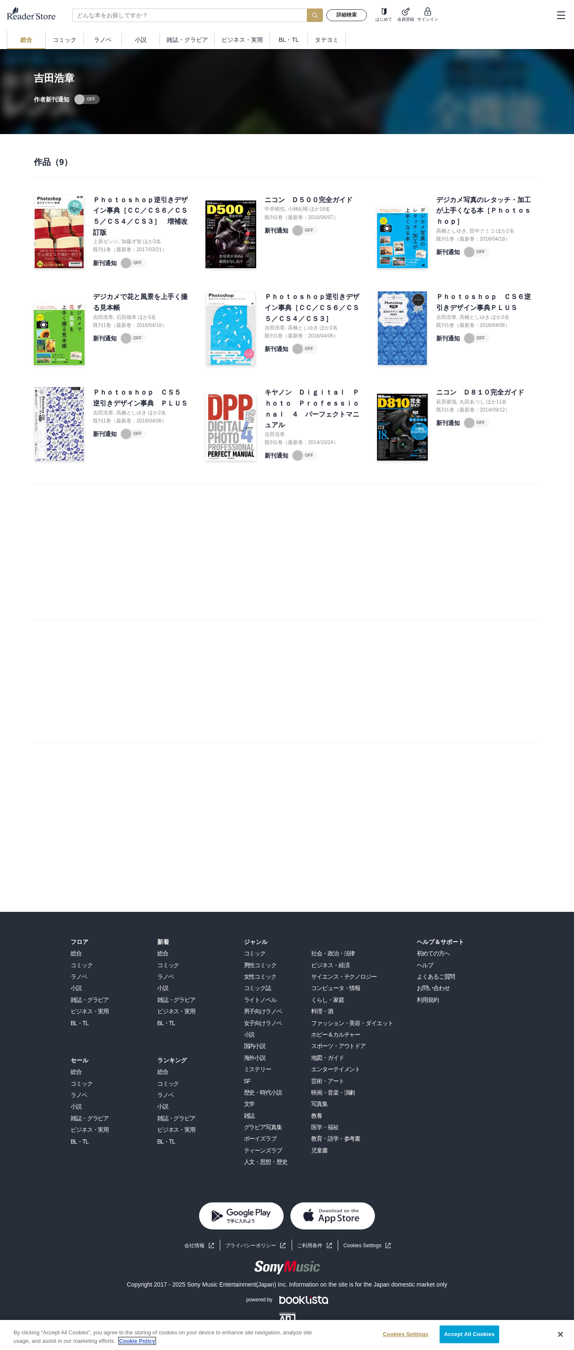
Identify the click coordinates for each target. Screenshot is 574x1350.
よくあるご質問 (436, 976)
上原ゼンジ (105, 241)
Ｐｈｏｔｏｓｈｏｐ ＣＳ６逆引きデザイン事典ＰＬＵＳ (483, 302)
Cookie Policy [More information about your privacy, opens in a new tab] (137, 1341)
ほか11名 (496, 402)
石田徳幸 (126, 317)
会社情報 (194, 1245)
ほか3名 (152, 241)
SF (247, 1081)
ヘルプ (425, 965)
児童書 (319, 1150)
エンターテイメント (335, 1069)
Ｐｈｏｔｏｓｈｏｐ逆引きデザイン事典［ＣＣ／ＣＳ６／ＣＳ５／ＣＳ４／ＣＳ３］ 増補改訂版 (140, 216)
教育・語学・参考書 (335, 1138)
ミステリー (257, 1069)
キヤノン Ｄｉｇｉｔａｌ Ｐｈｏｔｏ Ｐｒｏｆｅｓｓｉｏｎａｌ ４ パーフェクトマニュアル (312, 408)
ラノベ (79, 976)
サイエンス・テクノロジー (344, 976)
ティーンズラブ (263, 1150)
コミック (82, 965)
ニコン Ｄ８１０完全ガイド (480, 392)
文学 (249, 1103)
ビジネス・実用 (90, 1011)
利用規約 (428, 999)
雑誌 (249, 1115)
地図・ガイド (327, 1057)
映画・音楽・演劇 (333, 1092)
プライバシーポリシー (250, 1245)
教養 (316, 1115)
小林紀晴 (298, 209)
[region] (287, 1335)
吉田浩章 (103, 317)
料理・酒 (322, 1011)
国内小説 (255, 1046)
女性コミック (260, 976)
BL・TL (79, 1023)
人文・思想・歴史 (265, 1161)
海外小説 (255, 1057)
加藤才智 (131, 241)
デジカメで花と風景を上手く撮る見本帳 (140, 302)
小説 (76, 988)
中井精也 (275, 209)
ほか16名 (319, 209)
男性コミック (260, 965)
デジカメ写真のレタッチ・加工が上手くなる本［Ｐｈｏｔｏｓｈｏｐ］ (483, 210)
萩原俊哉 (446, 402)
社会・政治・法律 (333, 953)
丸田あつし (472, 402)
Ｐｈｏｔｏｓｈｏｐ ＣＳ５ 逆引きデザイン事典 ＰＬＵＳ (140, 398)
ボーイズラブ (260, 1138)
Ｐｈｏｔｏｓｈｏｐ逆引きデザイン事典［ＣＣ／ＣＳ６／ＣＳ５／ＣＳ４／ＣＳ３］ (312, 307)
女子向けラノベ (263, 1023)
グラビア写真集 (263, 1127)
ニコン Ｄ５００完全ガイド (309, 199)
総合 (76, 953)
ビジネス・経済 (330, 965)
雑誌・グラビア (90, 999)
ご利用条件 (310, 1245)
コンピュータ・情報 (335, 988)
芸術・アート (327, 1081)
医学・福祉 (324, 1127)
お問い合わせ (433, 988)
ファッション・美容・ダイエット (352, 1023)
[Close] (560, 1334)
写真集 (319, 1103)
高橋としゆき (451, 231)
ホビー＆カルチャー (335, 1034)
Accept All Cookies (469, 1334)
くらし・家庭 (327, 999)
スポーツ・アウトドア (338, 1046)
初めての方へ (433, 953)
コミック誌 (257, 988)
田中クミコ (482, 231)
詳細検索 (346, 15)
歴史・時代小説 (263, 1092)
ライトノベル (260, 999)
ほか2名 (505, 231)
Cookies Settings (362, 1245)
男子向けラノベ (263, 1011)
